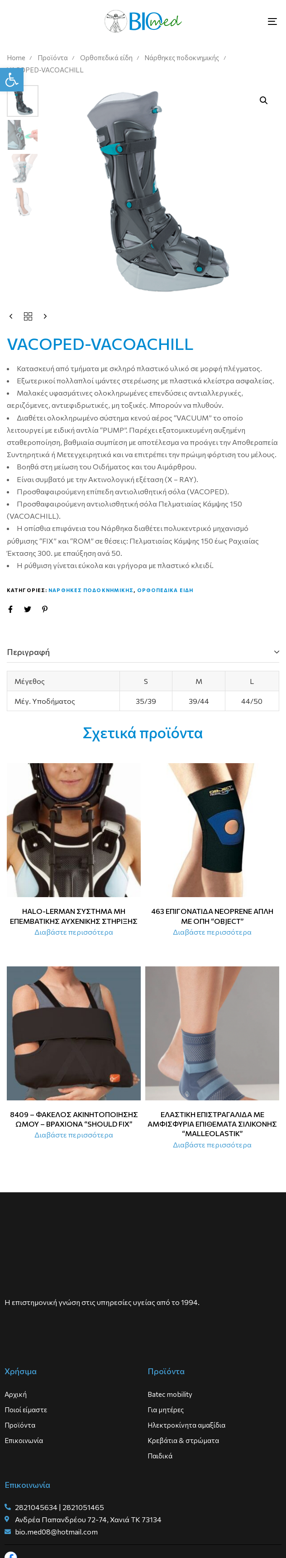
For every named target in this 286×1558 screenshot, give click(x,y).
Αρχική (16, 1394)
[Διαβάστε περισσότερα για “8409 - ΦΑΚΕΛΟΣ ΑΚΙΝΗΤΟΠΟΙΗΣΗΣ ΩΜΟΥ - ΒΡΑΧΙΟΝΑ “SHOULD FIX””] (73, 1134)
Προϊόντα (53, 57)
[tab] (143, 652)
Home (16, 57)
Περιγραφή (28, 652)
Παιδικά (160, 1456)
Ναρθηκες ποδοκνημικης (90, 590)
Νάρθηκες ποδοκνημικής (181, 57)
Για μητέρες (166, 1409)
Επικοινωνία (24, 1440)
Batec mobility (170, 1394)
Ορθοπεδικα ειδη (165, 590)
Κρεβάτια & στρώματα (183, 1440)
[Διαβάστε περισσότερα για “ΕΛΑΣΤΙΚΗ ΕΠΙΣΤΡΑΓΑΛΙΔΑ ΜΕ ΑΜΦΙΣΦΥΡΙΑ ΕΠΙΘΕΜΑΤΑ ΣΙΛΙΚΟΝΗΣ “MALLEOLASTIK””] (212, 1144)
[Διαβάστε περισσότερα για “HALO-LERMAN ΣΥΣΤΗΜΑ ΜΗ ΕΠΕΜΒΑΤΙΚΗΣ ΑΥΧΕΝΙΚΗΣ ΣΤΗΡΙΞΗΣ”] (73, 932)
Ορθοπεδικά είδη (106, 57)
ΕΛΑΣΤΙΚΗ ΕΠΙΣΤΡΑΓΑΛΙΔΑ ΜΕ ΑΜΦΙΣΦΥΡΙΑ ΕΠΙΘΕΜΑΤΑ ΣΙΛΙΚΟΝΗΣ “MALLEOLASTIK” (212, 1124)
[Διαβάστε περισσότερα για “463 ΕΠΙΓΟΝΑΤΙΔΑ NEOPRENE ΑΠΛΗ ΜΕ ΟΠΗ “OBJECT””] (212, 932)
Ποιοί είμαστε (26, 1409)
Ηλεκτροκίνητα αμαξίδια (186, 1425)
